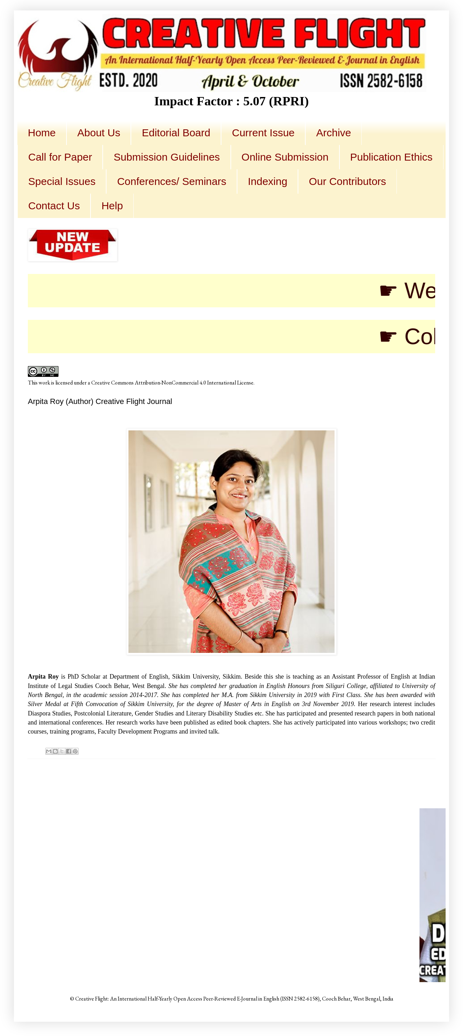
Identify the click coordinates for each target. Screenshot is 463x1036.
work (44, 382)
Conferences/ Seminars (171, 181)
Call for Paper (60, 157)
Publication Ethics (391, 157)
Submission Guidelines (166, 157)
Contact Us (54, 205)
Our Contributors (347, 181)
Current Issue (263, 132)
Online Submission (285, 157)
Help (112, 205)
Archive (333, 132)
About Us (98, 132)
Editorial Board (176, 132)
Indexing (267, 181)
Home (42, 132)
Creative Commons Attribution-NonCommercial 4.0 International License (172, 382)
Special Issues (61, 181)
